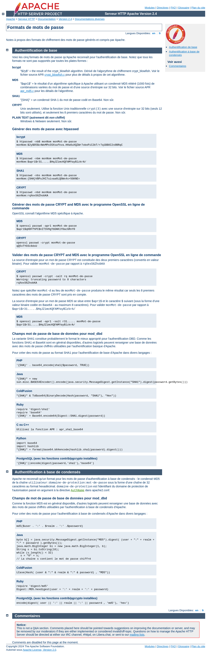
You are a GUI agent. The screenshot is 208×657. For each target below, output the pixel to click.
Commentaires (177, 66)
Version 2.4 (65, 19)
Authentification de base (183, 47)
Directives (162, 7)
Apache (10, 19)
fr (160, 33)
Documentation (47, 19)
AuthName (77, 490)
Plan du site (198, 7)
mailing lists (137, 634)
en (154, 33)
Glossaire (183, 7)
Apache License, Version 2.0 (39, 649)
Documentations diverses (90, 19)
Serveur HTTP (26, 19)
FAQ (173, 7)
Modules (150, 7)
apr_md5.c (27, 91)
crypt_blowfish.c (54, 74)
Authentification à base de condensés (47, 472)
